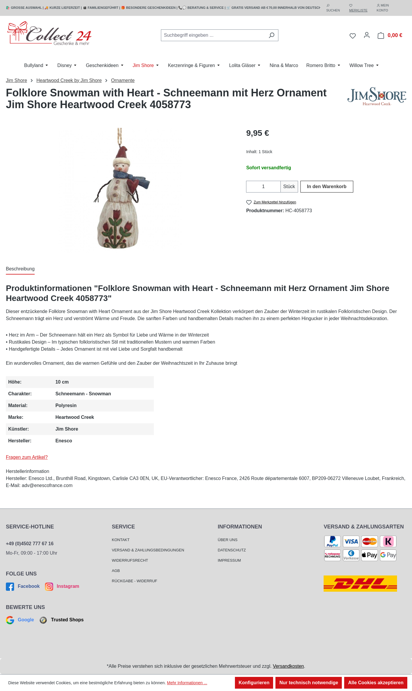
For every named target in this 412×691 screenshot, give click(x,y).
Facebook (23, 586)
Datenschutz (232, 550)
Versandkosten (288, 666)
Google (20, 619)
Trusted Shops (61, 619)
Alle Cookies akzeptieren (375, 682)
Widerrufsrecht (130, 560)
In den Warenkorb (327, 186)
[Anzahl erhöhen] (277, 187)
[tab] (20, 269)
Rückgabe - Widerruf (134, 581)
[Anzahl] (263, 187)
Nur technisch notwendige (308, 682)
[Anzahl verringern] (249, 187)
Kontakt (121, 540)
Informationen (240, 527)
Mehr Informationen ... (187, 682)
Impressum (229, 560)
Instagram (61, 586)
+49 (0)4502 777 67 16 (29, 543)
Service (123, 527)
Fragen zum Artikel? (27, 457)
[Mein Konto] (367, 35)
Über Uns (228, 540)
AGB (116, 570)
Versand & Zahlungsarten (364, 527)
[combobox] (213, 35)
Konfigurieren (254, 682)
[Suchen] (271, 35)
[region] (120, 190)
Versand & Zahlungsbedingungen (148, 550)
